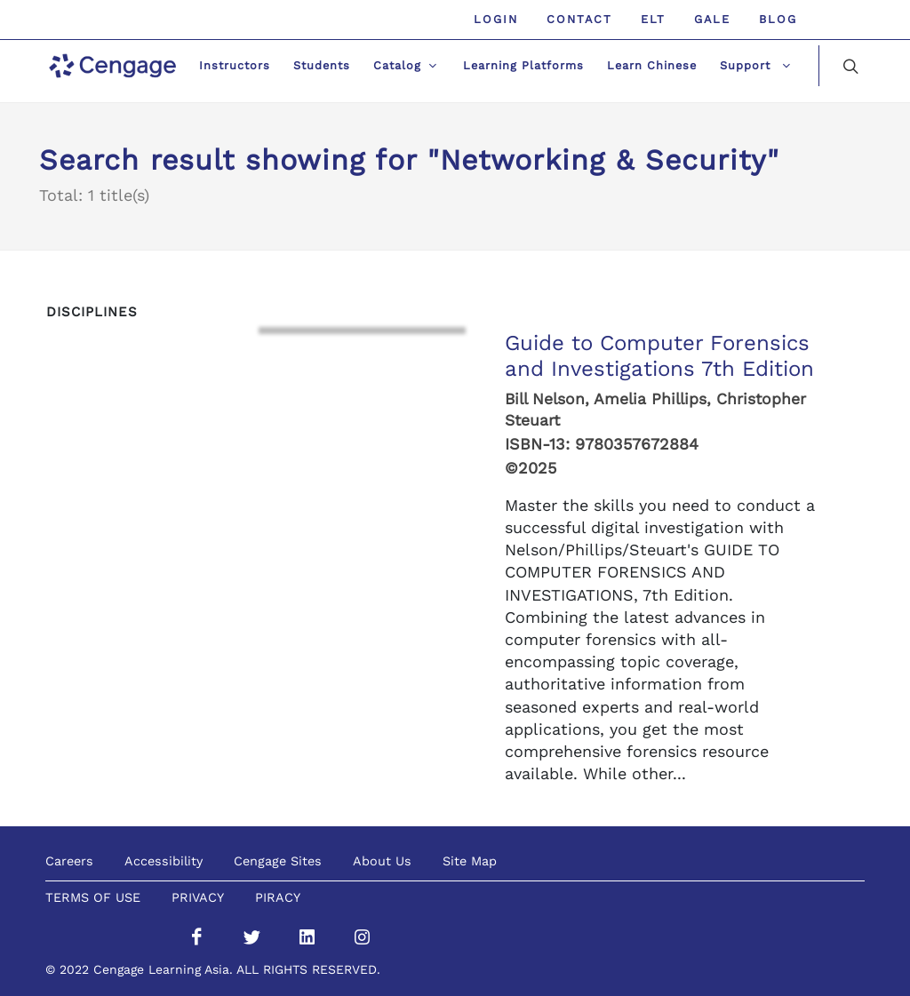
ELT (653, 19)
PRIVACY (198, 897)
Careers (69, 861)
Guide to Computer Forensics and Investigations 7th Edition (659, 356)
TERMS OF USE (92, 897)
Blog (778, 19)
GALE (712, 19)
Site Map (470, 861)
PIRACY (277, 897)
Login (496, 19)
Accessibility (163, 861)
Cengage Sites (278, 861)
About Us (382, 861)
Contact (579, 19)
